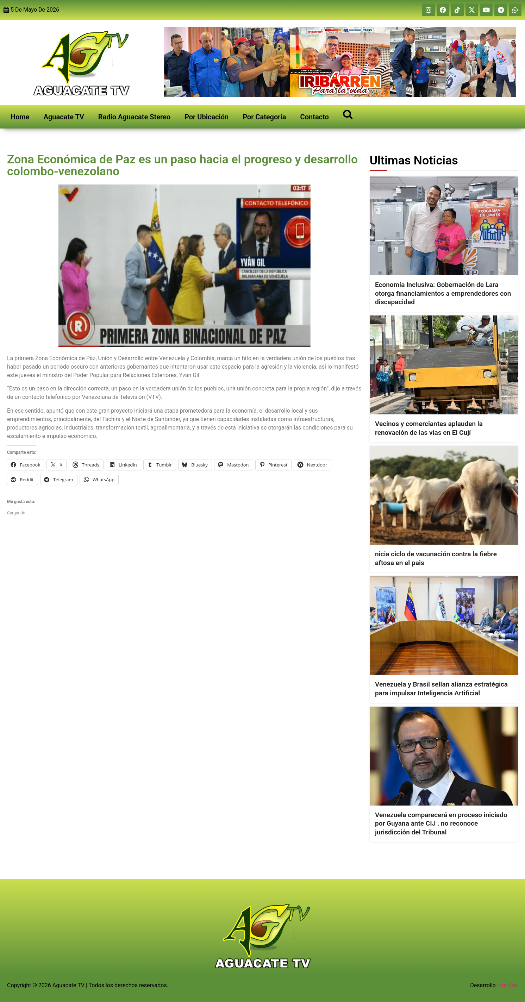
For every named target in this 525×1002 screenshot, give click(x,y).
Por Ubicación (207, 117)
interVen (507, 985)
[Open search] (347, 114)
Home (20, 117)
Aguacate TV (64, 117)
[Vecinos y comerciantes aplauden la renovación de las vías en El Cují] (444, 364)
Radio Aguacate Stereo (134, 117)
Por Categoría (264, 117)
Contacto (314, 117)
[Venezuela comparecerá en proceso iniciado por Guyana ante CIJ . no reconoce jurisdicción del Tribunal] (444, 755)
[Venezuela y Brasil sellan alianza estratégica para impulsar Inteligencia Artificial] (444, 625)
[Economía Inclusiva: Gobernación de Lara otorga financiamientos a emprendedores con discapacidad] (444, 225)
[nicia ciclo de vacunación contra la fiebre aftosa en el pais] (444, 495)
